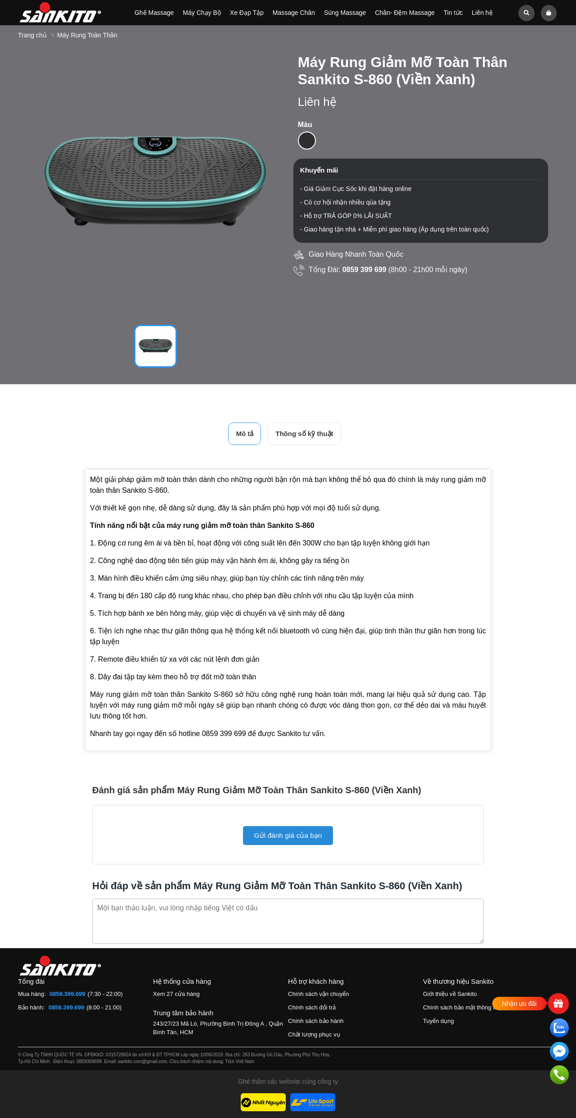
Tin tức (453, 12)
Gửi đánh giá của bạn (288, 835)
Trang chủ (32, 35)
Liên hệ (482, 12)
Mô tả (244, 433)
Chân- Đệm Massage (405, 12)
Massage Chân (294, 12)
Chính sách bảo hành (315, 1021)
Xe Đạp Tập (247, 12)
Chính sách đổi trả (312, 1007)
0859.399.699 (68, 994)
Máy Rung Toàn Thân (87, 35)
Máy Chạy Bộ (201, 12)
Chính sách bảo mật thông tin (461, 1007)
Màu (305, 124)
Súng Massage (345, 12)
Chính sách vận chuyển (318, 994)
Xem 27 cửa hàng (176, 994)
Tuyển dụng (438, 1021)
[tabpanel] (155, 184)
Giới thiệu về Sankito (450, 994)
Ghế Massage (154, 12)
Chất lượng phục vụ (314, 1034)
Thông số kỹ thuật (304, 433)
